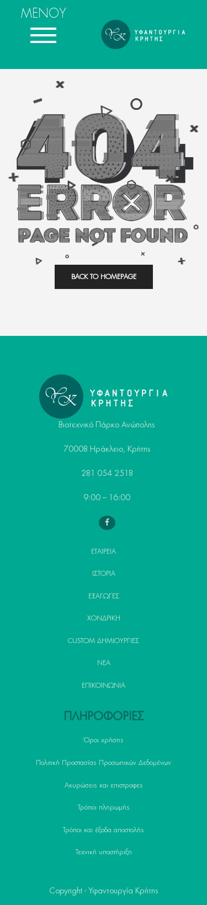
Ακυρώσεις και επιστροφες (104, 785)
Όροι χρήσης (104, 740)
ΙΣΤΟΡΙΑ (103, 573)
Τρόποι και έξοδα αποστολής (103, 830)
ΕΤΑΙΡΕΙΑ (103, 551)
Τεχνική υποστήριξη (104, 852)
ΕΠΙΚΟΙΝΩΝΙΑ (103, 685)
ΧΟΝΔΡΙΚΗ (103, 618)
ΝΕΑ (103, 663)
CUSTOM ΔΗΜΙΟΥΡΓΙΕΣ (103, 641)
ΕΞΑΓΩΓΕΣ (103, 596)
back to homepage (103, 277)
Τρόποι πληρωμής (104, 807)
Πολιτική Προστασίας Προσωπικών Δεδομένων (103, 762)
